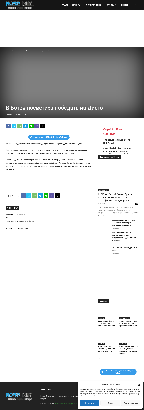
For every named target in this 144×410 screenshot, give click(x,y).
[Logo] (20, 5)
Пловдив (112, 5)
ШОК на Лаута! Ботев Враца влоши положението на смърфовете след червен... (115, 197)
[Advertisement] (72, 28)
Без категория (17, 51)
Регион (125, 5)
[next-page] (103, 358)
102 (137, 204)
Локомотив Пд (94, 5)
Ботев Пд (77, 5)
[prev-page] (99, 358)
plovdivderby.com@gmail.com (67, 404)
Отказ (110, 403)
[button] (139, 384)
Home (8, 51)
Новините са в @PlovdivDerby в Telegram (48, 137)
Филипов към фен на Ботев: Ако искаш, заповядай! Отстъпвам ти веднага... (123, 222)
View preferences (130, 403)
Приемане (89, 403)
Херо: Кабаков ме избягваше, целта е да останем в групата (106, 349)
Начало (64, 5)
